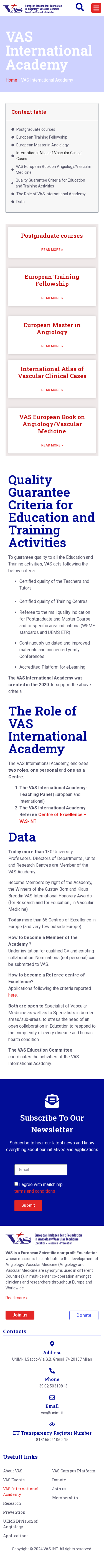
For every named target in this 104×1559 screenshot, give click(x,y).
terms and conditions (34, 1191)
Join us (59, 1488)
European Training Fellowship (52, 280)
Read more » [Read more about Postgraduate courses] (52, 250)
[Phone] (52, 1370)
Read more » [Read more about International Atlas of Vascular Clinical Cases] (52, 390)
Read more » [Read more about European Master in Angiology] (52, 346)
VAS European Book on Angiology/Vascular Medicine (52, 424)
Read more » (17, 1298)
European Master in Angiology (52, 328)
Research (12, 1503)
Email (52, 1406)
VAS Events (14, 1479)
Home (11, 80)
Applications (16, 1535)
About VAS (12, 1471)
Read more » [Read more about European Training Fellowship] (52, 298)
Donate (59, 1479)
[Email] (52, 1397)
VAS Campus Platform (74, 1471)
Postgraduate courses (52, 235)
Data (20, 201)
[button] (96, 8)
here (12, 995)
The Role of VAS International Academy (51, 194)
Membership (65, 1497)
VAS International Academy (21, 1491)
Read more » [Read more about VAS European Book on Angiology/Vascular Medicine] (52, 445)
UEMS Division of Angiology (20, 1523)
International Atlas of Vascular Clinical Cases (52, 372)
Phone (52, 1379)
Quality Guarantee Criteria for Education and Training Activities (50, 183)
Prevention (14, 1512)
